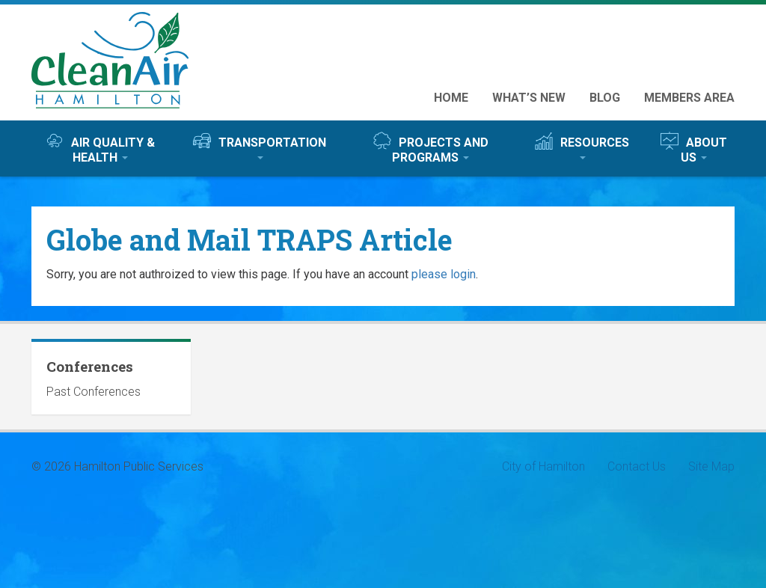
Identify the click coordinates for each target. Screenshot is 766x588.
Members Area (689, 98)
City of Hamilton (543, 466)
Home (451, 98)
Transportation (259, 145)
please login (443, 274)
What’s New (529, 98)
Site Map (711, 466)
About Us (694, 148)
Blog (604, 98)
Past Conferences (93, 392)
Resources (582, 145)
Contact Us (636, 466)
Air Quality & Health (100, 148)
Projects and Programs (430, 148)
